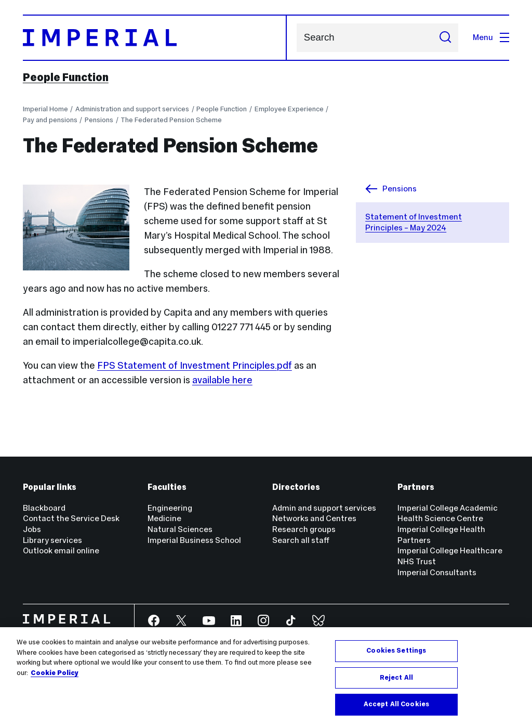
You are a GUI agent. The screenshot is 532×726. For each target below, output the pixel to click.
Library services (52, 540)
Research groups (304, 529)
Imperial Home (45, 109)
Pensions (99, 119)
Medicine (164, 518)
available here (222, 380)
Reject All (396, 677)
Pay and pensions (50, 119)
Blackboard (44, 508)
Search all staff (300, 540)
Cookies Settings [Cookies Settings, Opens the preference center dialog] (396, 650)
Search (296, 37)
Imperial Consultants (436, 572)
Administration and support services (132, 109)
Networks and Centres (314, 518)
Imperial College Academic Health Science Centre (447, 513)
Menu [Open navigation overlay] (491, 37)
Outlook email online (61, 550)
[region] (266, 676)
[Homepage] (155, 38)
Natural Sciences (180, 529)
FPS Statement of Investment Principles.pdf (194, 365)
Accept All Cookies (396, 704)
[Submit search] (445, 37)
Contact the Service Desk (71, 518)
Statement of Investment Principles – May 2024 (413, 222)
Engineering (170, 508)
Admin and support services (324, 508)
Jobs (32, 529)
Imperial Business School (194, 540)
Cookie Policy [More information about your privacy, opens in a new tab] (54, 673)
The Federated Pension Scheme (171, 119)
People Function (66, 77)
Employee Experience (289, 109)
